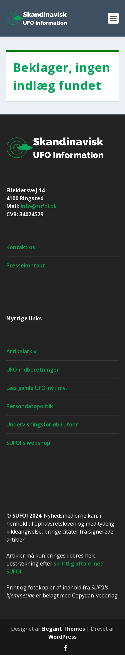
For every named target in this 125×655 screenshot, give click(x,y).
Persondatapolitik (29, 406)
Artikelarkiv (21, 351)
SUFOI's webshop (28, 442)
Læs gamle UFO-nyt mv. (36, 388)
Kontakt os (20, 247)
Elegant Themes (63, 628)
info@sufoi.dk (39, 206)
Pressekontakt (25, 265)
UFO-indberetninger (32, 369)
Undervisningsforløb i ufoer (42, 424)
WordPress (62, 636)
